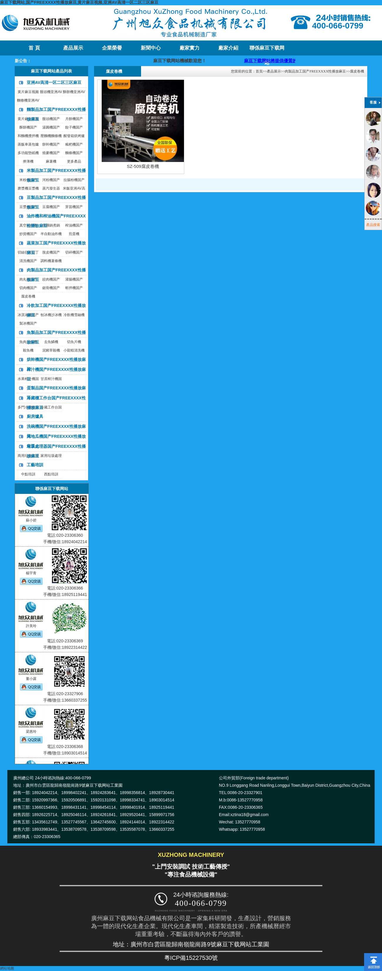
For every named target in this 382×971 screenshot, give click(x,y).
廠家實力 (190, 48)
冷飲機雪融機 (74, 315)
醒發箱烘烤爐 (74, 136)
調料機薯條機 (51, 261)
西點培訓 (51, 474)
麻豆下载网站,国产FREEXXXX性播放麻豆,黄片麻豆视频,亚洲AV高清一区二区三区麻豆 (79, 2)
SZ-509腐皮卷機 (143, 166)
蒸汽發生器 (51, 188)
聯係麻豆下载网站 (266, 50)
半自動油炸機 (51, 234)
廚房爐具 (35, 416)
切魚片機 (74, 342)
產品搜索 (373, 225)
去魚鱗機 (51, 342)
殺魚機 (28, 350)
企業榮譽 (112, 48)
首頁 (259, 71)
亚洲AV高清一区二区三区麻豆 (54, 82)
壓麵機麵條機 (51, 136)
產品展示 (73, 48)
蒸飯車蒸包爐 (28, 144)
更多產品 (74, 161)
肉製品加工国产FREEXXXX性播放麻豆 (315, 71)
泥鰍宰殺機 (51, 350)
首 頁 (34, 48)
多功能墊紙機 (28, 153)
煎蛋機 (74, 234)
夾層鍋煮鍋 (51, 225)
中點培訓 (28, 474)
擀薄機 (28, 161)
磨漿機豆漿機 (28, 188)
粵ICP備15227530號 (191, 958)
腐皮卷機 (28, 296)
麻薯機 (51, 161)
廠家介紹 (228, 48)
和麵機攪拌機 (28, 136)
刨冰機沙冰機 (51, 315)
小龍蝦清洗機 (74, 350)
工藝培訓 (35, 464)
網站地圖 (7, 968)
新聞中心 (151, 48)
